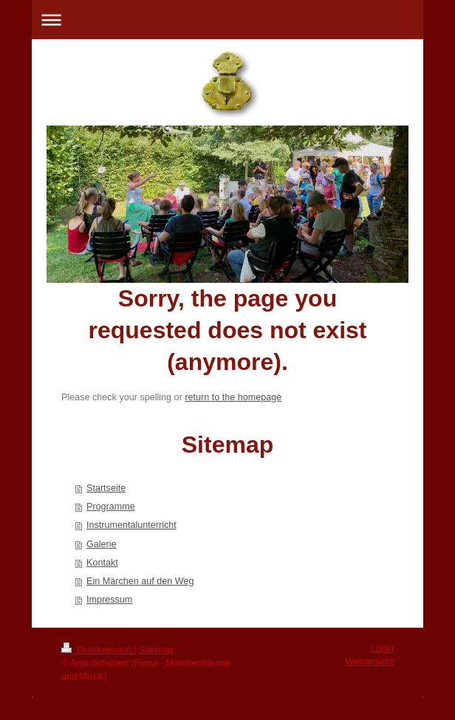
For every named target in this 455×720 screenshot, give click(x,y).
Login (382, 648)
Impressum (109, 599)
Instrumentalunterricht (131, 525)
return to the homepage (233, 397)
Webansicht (369, 661)
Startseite (106, 488)
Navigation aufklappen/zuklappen (227, 19)
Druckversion (97, 650)
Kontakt (102, 563)
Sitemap (156, 650)
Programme (110, 506)
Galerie (101, 544)
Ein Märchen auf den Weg (140, 581)
